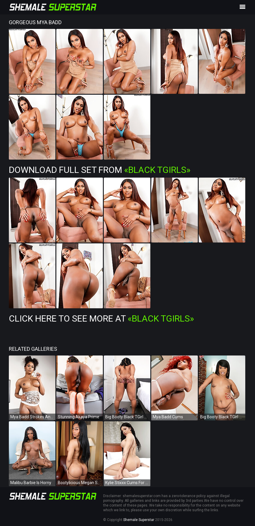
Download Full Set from (99, 170)
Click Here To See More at (101, 318)
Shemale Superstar (138, 520)
